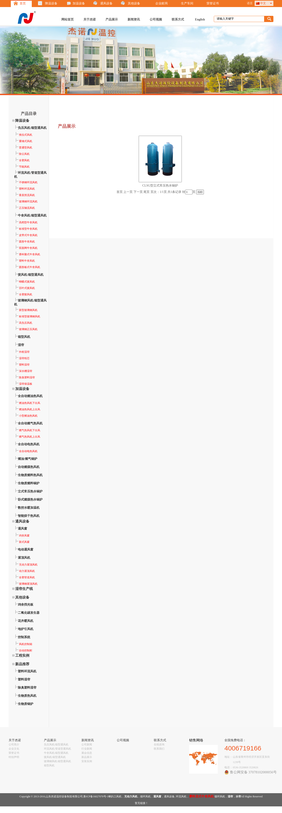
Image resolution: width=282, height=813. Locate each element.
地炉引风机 (25, 629)
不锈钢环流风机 (26, 182)
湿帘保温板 (23, 383)
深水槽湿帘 (23, 371)
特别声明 (14, 757)
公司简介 (14, 744)
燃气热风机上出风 (27, 436)
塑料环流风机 (25, 188)
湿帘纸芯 (22, 358)
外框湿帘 (22, 351)
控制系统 (24, 637)
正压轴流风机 (25, 207)
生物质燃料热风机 (30, 475)
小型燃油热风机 (26, 415)
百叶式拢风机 (25, 288)
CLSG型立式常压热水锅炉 (160, 185)
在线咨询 (159, 744)
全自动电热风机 (28, 444)
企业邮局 (161, 3)
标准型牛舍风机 (26, 228)
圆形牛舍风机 (25, 241)
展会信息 (86, 752)
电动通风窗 (25, 549)
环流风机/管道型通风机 (57, 748)
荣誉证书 (213, 3)
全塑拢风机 (23, 294)
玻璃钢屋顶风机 (26, 583)
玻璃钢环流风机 (26, 201)
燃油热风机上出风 (27, 409)
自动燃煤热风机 (28, 467)
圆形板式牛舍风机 (27, 267)
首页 (23, 3)
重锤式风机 (23, 141)
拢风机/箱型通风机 (30, 274)
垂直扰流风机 (25, 195)
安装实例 (86, 761)
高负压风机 (23, 322)
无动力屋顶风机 (26, 564)
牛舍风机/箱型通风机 (32, 215)
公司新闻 (86, 744)
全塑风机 (22, 160)
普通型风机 (23, 147)
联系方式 (178, 19)
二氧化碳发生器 (28, 612)
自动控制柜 (23, 650)
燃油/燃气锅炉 (27, 458)
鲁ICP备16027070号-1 (95, 796)
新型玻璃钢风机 (26, 310)
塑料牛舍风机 (25, 260)
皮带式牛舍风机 (26, 235)
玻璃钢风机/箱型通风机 (57, 761)
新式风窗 (22, 541)
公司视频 (156, 19)
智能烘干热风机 (28, 515)
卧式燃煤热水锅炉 (30, 499)
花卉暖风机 (25, 621)
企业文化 (14, 748)
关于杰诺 (89, 19)
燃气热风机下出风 (27, 430)
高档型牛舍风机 (26, 222)
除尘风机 (22, 153)
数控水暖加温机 (28, 507)
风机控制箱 (23, 644)
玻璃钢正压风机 (26, 329)
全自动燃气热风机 (30, 423)
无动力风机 (130, 796)
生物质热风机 (27, 695)
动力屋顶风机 (25, 571)
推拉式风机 (23, 134)
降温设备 (51, 3)
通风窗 (22, 528)
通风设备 (106, 3)
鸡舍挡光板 (25, 604)
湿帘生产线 (24, 589)
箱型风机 (24, 336)
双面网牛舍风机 (26, 247)
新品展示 (86, 757)
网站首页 (67, 19)
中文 (263, 3)
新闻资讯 (134, 19)
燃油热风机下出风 (27, 403)
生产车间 (187, 3)
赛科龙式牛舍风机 (201, 796)
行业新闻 (86, 748)
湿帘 (21, 345)
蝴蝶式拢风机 (25, 281)
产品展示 (111, 19)
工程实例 (22, 655)
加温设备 (79, 3)
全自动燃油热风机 (30, 396)
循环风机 (145, 796)
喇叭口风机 (115, 796)
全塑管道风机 (25, 577)
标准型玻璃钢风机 (27, 316)
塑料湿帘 (22, 364)
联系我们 (159, 748)
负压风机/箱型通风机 (32, 127)
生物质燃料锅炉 (28, 483)
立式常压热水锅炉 (30, 491)
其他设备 (134, 3)
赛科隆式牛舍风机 (27, 254)
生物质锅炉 (25, 704)
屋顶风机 (24, 557)
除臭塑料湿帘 (25, 377)
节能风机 (22, 166)
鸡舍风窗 (22, 535)
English (200, 19)
